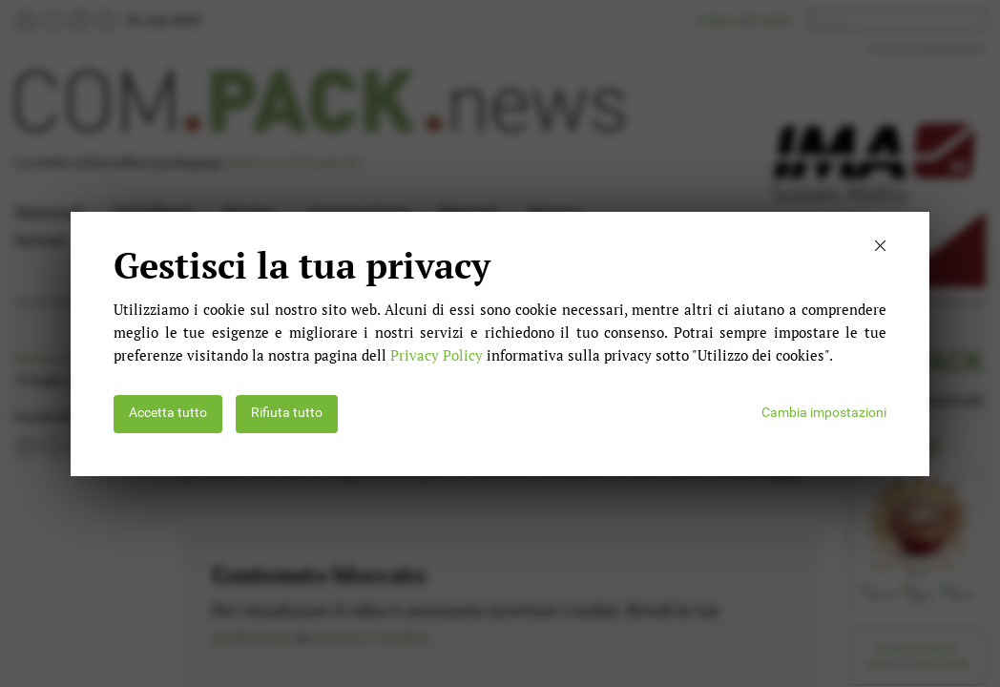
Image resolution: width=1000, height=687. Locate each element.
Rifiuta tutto (287, 413)
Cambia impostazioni (823, 413)
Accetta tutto (168, 413)
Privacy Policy (436, 354)
